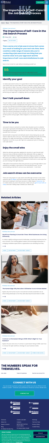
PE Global (13, 179)
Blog (2, 426)
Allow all (40, 433)
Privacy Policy (36, 424)
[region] (24, 436)
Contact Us (24, 393)
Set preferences (40, 436)
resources (39, 181)
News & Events (5, 424)
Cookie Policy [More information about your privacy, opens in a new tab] (19, 442)
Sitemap (34, 420)
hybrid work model (38, 353)
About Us (3, 422)
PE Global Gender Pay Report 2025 (7, 429)
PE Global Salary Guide (23, 428)
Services (3, 420)
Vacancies (40, 2)
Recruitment (11, 28)
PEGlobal (5, 28)
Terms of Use (36, 422)
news (4, 250)
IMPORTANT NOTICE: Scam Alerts (22, 425)
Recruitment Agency (24, 250)
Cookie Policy (36, 426)
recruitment (12, 40)
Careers (19, 422)
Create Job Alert (21, 420)
